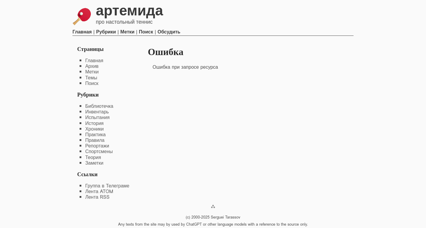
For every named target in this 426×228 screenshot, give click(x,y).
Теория (93, 157)
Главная (82, 32)
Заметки (94, 163)
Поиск (146, 32)
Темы (91, 77)
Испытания (97, 117)
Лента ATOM (99, 191)
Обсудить (168, 32)
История (94, 123)
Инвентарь (97, 111)
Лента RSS (97, 197)
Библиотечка (99, 106)
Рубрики (106, 32)
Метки (127, 32)
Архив (92, 66)
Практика (95, 134)
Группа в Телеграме (107, 186)
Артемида (129, 10)
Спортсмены (99, 151)
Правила (94, 140)
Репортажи (97, 146)
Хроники (94, 129)
